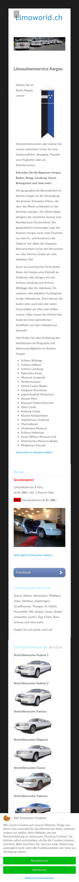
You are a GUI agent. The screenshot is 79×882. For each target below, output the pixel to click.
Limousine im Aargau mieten (34, 452)
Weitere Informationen (39, 878)
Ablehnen (39, 870)
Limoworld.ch (40, 17)
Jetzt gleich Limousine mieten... (34, 555)
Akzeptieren (39, 860)
